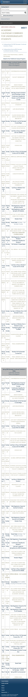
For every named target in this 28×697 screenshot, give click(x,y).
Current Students (4, 681)
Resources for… (5, 692)
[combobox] (14, 9)
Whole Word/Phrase (8, 15)
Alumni (2, 685)
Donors (2, 687)
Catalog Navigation (8, 23)
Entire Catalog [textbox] (5, 9)
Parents (3, 690)
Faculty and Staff (4, 683)
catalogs (4, 694)
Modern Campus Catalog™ (11, 695)
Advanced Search (5, 19)
